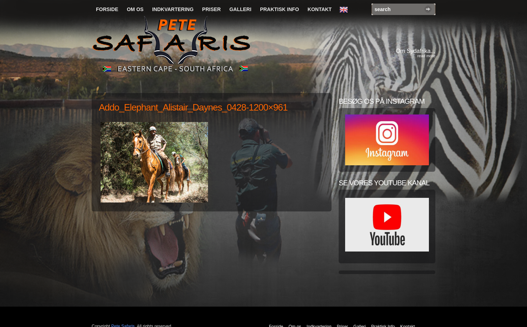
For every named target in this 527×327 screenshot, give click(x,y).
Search (428, 9)
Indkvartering (173, 9)
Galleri (240, 9)
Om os (135, 9)
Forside (107, 9)
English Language (345, 10)
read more (426, 56)
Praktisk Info (279, 9)
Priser (211, 9)
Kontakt (320, 9)
